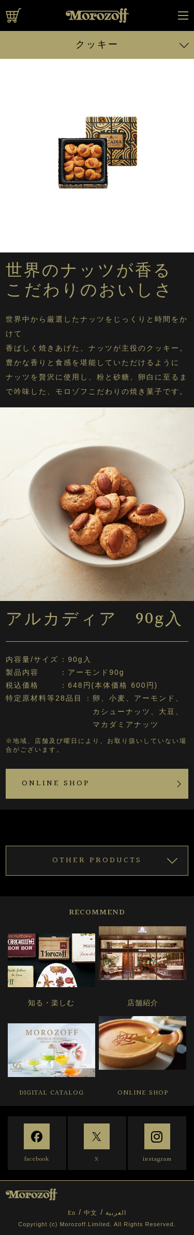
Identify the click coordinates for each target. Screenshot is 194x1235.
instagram (157, 1159)
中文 (90, 1213)
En (72, 1213)
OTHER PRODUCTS (97, 860)
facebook (36, 1159)
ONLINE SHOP (56, 783)
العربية (116, 1213)
